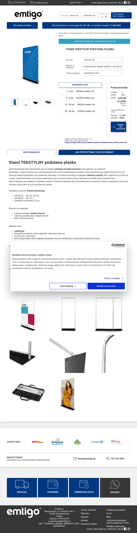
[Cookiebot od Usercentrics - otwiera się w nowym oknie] (113, 245)
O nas (109, 513)
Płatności (85, 513)
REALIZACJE (102, 3)
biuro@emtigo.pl (41, 3)
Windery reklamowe (115, 526)
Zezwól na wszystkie (106, 286)
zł (106, 16)
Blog (108, 517)
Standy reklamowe (76, 33)
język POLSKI (75, 3)
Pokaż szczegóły (112, 278)
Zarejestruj (88, 15)
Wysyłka (84, 517)
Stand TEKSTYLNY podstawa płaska (97, 33)
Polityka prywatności (115, 510)
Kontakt (84, 520)
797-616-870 (117, 458)
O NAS (93, 3)
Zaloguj (72, 15)
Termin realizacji (88, 510)
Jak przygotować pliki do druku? (94, 152)
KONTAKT (113, 3)
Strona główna (64, 33)
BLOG (121, 3)
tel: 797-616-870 (18, 3)
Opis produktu (31, 152)
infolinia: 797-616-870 (59, 518)
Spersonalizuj (68, 286)
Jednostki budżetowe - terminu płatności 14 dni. (117, 521)
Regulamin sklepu (89, 524)
